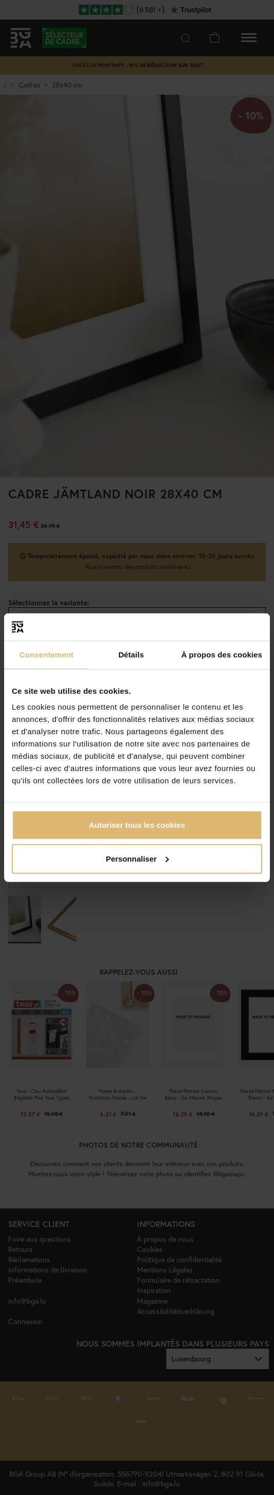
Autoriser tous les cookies (137, 825)
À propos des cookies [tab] (221, 654)
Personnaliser (137, 858)
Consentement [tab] (46, 654)
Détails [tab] (131, 654)
